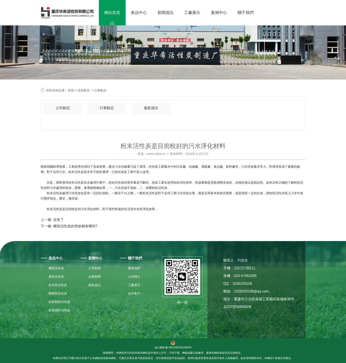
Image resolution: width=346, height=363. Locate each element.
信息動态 (83, 90)
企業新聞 (94, 276)
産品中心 (139, 12)
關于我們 (246, 12)
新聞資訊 (165, 12)
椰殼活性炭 (56, 268)
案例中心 (219, 12)
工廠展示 (192, 12)
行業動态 (107, 108)
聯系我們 (134, 268)
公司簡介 (134, 276)
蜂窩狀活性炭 (58, 293)
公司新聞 (94, 268)
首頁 (71, 90)
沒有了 (58, 220)
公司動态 (63, 108)
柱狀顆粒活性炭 (59, 302)
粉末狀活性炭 (58, 285)
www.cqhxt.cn (156, 154)
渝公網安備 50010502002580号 (173, 344)
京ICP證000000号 (237, 307)
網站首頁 (112, 12)
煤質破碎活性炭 (59, 310)
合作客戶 (134, 293)
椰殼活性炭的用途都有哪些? (74, 226)
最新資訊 (151, 108)
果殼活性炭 (56, 276)
